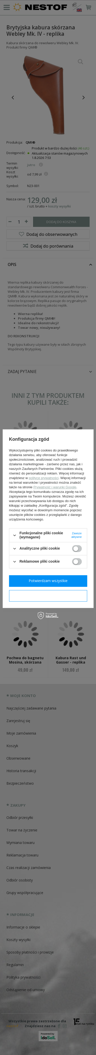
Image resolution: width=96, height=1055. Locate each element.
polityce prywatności (43, 478)
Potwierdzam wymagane (48, 595)
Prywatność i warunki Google (54, 487)
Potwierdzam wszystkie (48, 580)
